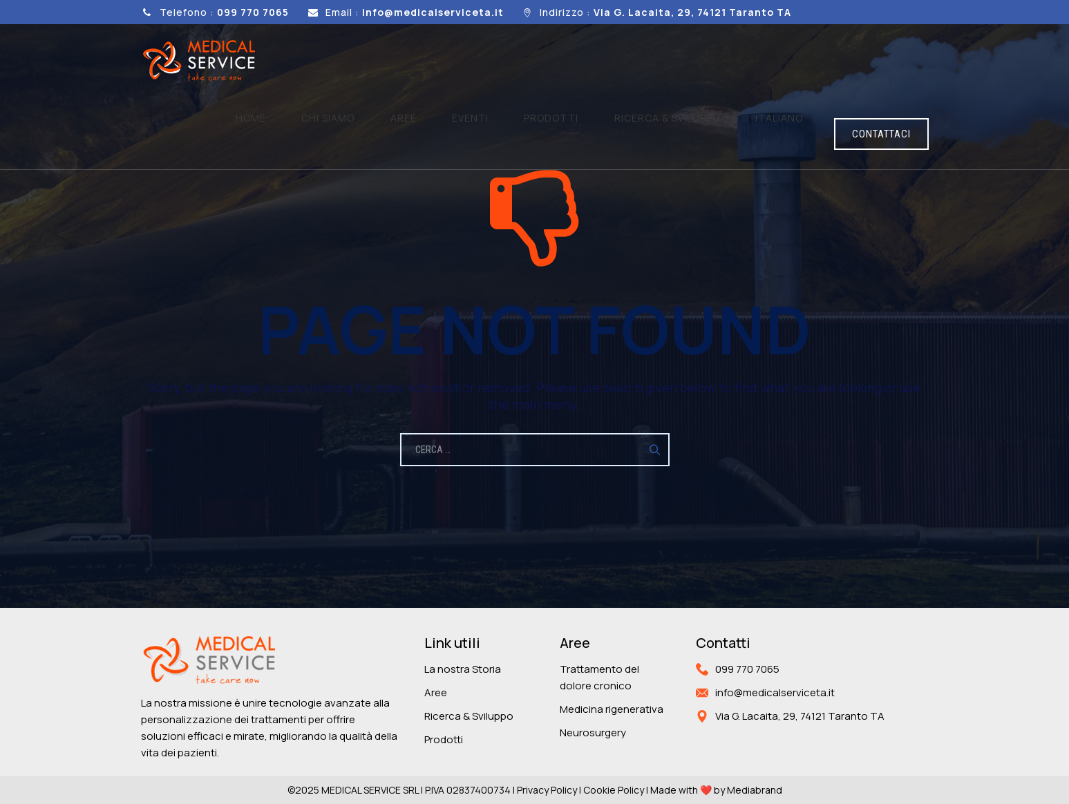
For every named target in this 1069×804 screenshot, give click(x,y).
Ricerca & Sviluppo (468, 716)
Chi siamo (474, 60)
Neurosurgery (593, 732)
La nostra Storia (462, 669)
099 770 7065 (747, 669)
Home (423, 60)
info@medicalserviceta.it (775, 692)
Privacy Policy (547, 789)
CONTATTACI (881, 61)
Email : (414, 12)
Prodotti (618, 60)
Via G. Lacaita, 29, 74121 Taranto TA (799, 716)
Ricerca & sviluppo (707, 60)
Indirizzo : (665, 12)
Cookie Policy (613, 789)
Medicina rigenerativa (611, 709)
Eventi (563, 60)
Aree (523, 60)
